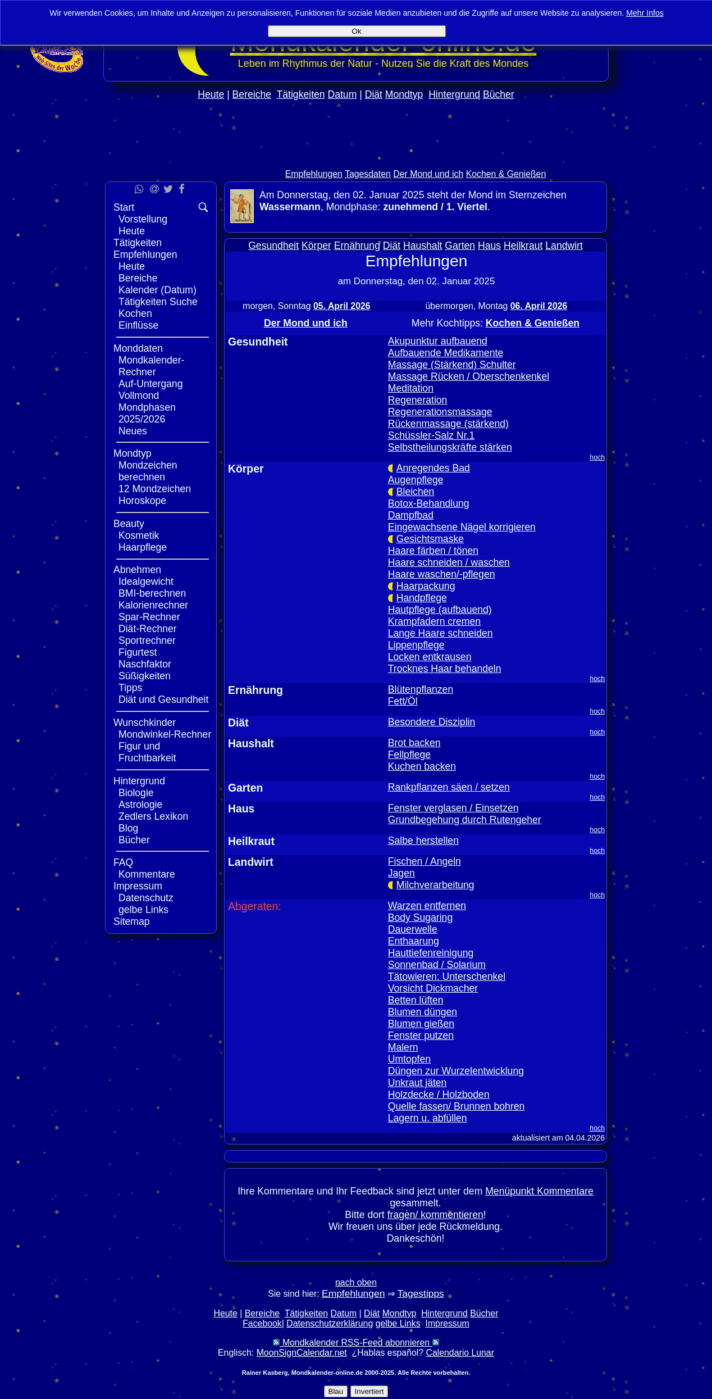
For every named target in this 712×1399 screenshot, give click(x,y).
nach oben (356, 1282)
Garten (460, 245)
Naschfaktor (144, 664)
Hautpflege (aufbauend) (440, 609)
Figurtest (137, 652)
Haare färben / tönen (433, 550)
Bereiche (251, 94)
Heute (211, 94)
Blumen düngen (422, 1012)
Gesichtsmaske (430, 538)
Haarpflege (142, 547)
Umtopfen (409, 1059)
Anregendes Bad (433, 468)
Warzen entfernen (427, 905)
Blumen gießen (421, 1023)
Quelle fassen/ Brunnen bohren (456, 1106)
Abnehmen (137, 569)
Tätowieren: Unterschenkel (446, 976)
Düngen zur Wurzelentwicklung (456, 1070)
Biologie (136, 792)
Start (123, 207)
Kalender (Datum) (157, 290)
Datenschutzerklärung (329, 1323)
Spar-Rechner (149, 617)
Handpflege (421, 597)
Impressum (137, 886)
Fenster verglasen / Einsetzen (453, 808)
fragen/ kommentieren (435, 1214)
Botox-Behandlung (428, 503)
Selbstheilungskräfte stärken (450, 447)
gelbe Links (143, 909)
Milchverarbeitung (435, 885)
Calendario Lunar (460, 1352)
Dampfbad (410, 515)
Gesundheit (273, 245)
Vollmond (138, 395)
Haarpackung (425, 586)
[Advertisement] (356, 158)
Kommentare (146, 874)
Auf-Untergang (150, 383)
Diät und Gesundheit (163, 699)
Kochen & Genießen (506, 174)
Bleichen (415, 491)
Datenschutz (146, 897)
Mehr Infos (645, 12)
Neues (132, 431)
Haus (489, 245)
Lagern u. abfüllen (427, 1118)
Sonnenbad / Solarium (437, 964)
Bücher (498, 94)
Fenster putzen (421, 1035)
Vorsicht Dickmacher (433, 988)
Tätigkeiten (301, 94)
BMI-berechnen (152, 593)
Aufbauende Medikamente (445, 352)
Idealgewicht (146, 581)
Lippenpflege (416, 645)
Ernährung (357, 245)
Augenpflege (416, 479)
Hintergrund (454, 94)
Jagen (401, 873)
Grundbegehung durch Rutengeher (464, 819)
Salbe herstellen (423, 840)
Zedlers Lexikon (153, 816)
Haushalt (422, 245)
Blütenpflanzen (420, 689)
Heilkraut (523, 245)
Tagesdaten (368, 174)
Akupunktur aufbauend (437, 341)
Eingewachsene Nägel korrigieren (462, 527)
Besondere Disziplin (432, 722)
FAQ (123, 862)
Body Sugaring (420, 917)
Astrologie (140, 804)
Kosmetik (138, 535)
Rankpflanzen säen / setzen (449, 787)
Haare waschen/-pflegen (441, 574)
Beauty (128, 523)
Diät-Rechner (147, 628)
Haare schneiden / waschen (449, 562)
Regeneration (418, 400)
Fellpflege (409, 754)
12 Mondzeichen (154, 488)
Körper (316, 245)
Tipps (130, 687)
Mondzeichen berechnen (147, 471)
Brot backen (414, 742)
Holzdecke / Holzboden (439, 1094)
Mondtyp (404, 94)
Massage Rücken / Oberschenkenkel (469, 376)
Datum (342, 94)
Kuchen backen (422, 766)
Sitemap (131, 921)
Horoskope (142, 500)
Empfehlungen (314, 174)
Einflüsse (138, 325)
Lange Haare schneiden (440, 633)
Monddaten (138, 348)
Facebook (262, 1323)
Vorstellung (142, 219)
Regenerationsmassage (440, 411)
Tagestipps (421, 1293)
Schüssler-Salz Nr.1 (431, 435)
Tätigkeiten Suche (158, 301)
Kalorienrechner (153, 605)
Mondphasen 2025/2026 (147, 413)
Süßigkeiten (144, 676)
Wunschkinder (144, 722)
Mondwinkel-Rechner (164, 734)
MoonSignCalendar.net (302, 1352)
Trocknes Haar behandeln (444, 668)
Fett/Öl (403, 701)
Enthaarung (413, 941)
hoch (597, 457)
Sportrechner (147, 640)
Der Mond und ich (428, 174)
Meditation (410, 388)
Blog (128, 828)
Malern (403, 1047)
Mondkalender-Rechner (151, 366)
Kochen (135, 313)
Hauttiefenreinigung (431, 953)
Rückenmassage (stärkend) (448, 423)
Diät (373, 94)
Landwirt (564, 245)
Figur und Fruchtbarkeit (147, 752)
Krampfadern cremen (434, 621)
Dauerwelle (412, 929)
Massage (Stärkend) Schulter (452, 364)
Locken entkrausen (430, 656)
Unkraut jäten (417, 1082)
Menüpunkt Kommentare (539, 1191)
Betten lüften (416, 1000)
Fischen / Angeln (424, 861)
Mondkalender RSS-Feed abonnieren (356, 1342)
